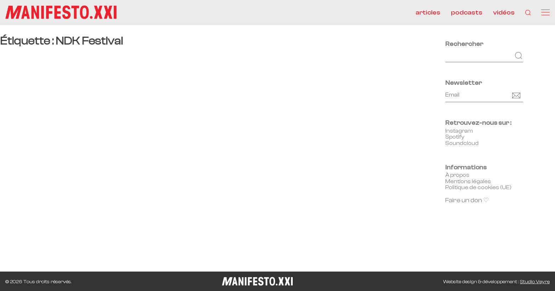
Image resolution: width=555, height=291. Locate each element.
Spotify (454, 137)
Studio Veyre (535, 282)
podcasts (466, 12)
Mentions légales (468, 181)
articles (428, 12)
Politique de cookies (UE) (478, 187)
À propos (457, 175)
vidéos (504, 12)
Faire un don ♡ (467, 200)
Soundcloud (462, 143)
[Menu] (545, 12)
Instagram (459, 131)
